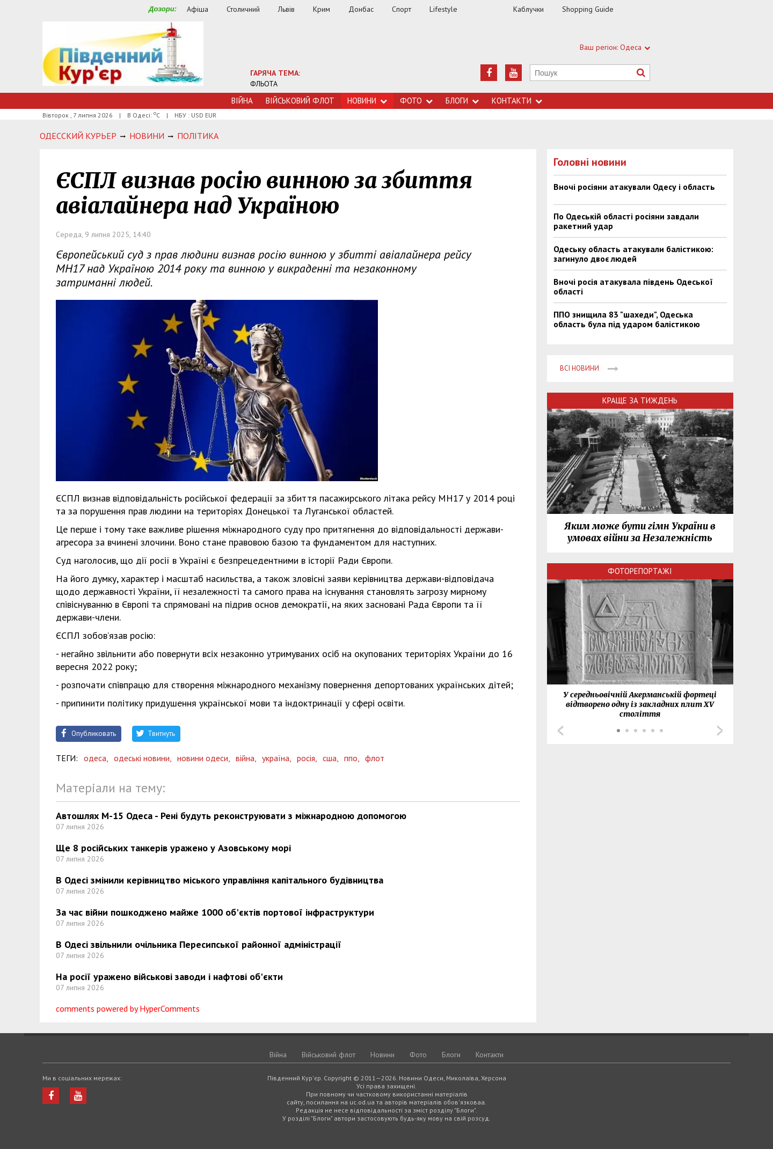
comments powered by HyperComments (128, 1008)
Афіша (197, 9)
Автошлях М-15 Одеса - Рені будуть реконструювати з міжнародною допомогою (231, 815)
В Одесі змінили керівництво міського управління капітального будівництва (219, 880)
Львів (286, 9)
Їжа (491, 9)
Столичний (243, 9)
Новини (367, 100)
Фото (416, 100)
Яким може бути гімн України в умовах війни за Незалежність (640, 532)
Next (720, 730)
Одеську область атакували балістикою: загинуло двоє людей (633, 254)
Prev (560, 730)
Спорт (401, 9)
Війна (242, 100)
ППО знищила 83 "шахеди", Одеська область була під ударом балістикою (626, 319)
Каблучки (528, 9)
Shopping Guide (588, 9)
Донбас (361, 9)
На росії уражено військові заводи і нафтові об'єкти (169, 976)
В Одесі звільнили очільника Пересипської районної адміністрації (198, 944)
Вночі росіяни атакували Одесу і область (634, 186)
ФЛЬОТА (264, 84)
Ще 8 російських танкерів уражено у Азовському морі (173, 848)
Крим (321, 9)
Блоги (462, 100)
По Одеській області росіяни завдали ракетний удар (626, 221)
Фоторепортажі (640, 571)
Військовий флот (300, 100)
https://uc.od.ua (122, 57)
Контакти (517, 100)
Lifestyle (443, 9)
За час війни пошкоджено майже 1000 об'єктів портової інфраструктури (215, 912)
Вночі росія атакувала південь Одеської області (633, 286)
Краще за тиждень (639, 400)
